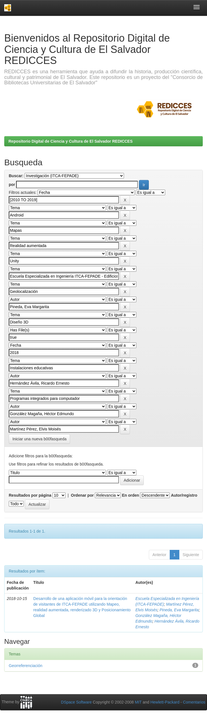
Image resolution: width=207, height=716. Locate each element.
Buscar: (16, 175)
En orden (130, 495)
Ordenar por (82, 495)
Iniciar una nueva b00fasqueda (39, 439)
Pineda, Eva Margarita (179, 610)
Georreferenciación (25, 665)
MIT (138, 702)
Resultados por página (30, 495)
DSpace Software (76, 702)
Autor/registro (184, 495)
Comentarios (194, 702)
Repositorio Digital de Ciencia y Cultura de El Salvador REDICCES (70, 141)
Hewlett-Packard (164, 702)
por (12, 184)
